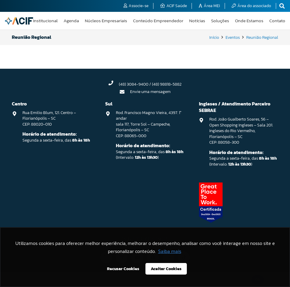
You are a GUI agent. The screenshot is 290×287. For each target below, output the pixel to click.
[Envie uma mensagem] (124, 91)
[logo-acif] (19, 21)
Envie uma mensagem (150, 92)
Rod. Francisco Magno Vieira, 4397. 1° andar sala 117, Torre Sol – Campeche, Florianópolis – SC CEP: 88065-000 (148, 124)
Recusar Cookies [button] (123, 268)
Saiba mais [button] (169, 251)
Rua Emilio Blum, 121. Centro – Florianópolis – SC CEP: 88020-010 (49, 118)
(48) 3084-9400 (133, 84)
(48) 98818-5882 (167, 84)
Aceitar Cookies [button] (166, 268)
